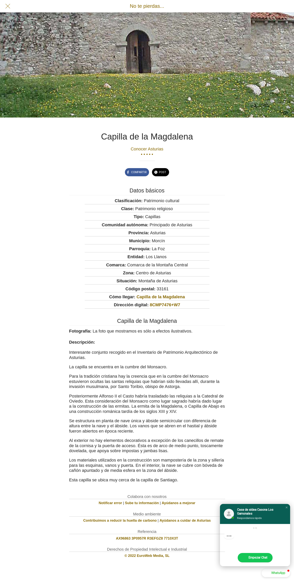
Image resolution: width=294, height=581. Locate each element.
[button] (287, 507)
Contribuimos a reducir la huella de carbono (120, 520)
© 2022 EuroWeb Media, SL (147, 556)
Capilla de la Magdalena (161, 296)
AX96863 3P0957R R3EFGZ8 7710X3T (147, 538)
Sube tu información (142, 503)
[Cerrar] (7, 6)
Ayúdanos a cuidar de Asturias (185, 520)
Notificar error (110, 503)
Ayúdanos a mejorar (178, 503)
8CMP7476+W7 (165, 304)
